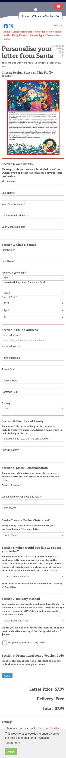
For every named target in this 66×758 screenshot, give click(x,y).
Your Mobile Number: (13, 227)
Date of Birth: (9, 297)
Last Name (8, 192)
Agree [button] (11, 751)
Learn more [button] (13, 742)
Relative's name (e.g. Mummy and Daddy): (25, 438)
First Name (8, 181)
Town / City (8, 369)
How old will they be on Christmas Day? (24, 282)
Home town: (9, 508)
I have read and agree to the (31, 728)
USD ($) (58, 25)
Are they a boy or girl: (14, 272)
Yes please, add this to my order (26, 642)
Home (7, 31)
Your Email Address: (13, 204)
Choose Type (37, 35)
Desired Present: (11, 485)
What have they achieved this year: (21, 496)
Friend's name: (10, 450)
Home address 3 (11, 357)
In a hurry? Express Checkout (40, 16)
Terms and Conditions (49, 728)
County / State (10, 380)
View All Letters (43, 31)
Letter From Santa (22, 31)
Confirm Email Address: (15, 215)
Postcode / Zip (10, 392)
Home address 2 (11, 346)
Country (6, 403)
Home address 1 (11, 335)
